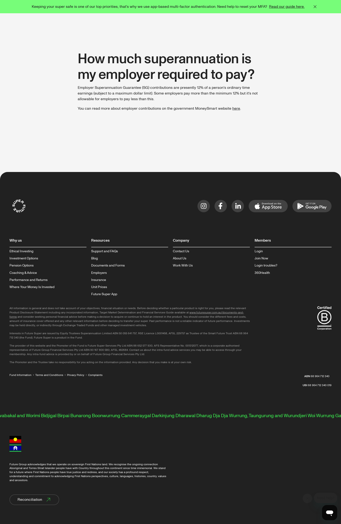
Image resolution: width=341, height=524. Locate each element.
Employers (99, 273)
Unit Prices (99, 287)
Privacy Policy (75, 375)
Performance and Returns (28, 280)
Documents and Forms (108, 265)
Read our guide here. (287, 6)
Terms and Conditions (49, 375)
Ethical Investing (21, 251)
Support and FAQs (104, 251)
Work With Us (183, 265)
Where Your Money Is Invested (31, 287)
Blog (94, 258)
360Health (262, 273)
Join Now (261, 258)
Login (259, 251)
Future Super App (104, 294)
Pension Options (21, 265)
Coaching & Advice (23, 273)
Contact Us (181, 251)
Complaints (95, 375)
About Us (179, 258)
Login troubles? (266, 265)
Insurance (98, 280)
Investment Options (23, 258)
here (236, 108)
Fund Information (20, 375)
